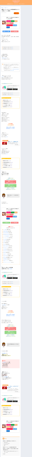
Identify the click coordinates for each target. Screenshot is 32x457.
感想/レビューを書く (6, 30)
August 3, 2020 (12, 69)
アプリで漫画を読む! (15, 30)
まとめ (4, 451)
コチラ (12, 46)
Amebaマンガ (5, 252)
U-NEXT (8, 26)
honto (5, 249)
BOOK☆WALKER (6, 244)
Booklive (4, 250)
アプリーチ (15, 86)
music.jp (4, 242)
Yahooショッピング (9, 24)
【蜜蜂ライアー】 (10, 181)
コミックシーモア (5, 236)
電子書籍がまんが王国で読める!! (10, 178)
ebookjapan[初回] (5, 231)
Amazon (8, 22)
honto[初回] (5, 247)
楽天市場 (12, 22)
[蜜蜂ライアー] (11, 177)
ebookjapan (8, 211)
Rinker (9, 19)
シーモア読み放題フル (6, 234)
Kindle (17, 211)
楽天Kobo (4, 255)
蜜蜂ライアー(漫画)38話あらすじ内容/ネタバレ (9, 438)
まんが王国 (15, 24)
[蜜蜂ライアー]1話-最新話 (10, 187)
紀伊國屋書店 (5, 257)
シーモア (13, 211)
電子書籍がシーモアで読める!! (10, 324)
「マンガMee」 (4, 303)
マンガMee (10, 267)
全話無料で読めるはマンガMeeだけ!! (10, 188)
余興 (4, 443)
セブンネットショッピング (7, 260)
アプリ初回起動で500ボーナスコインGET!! (7, 82)
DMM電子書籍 (5, 229)
